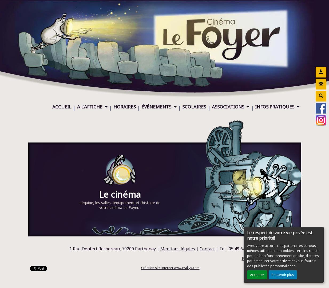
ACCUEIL (61, 107)
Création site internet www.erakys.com (170, 268)
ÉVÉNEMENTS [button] (156, 107)
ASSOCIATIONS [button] (228, 107)
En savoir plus (283, 274)
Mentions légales (177, 249)
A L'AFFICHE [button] (90, 107)
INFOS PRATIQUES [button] (275, 107)
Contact (207, 249)
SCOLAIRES (194, 107)
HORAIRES (124, 107)
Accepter (257, 274)
